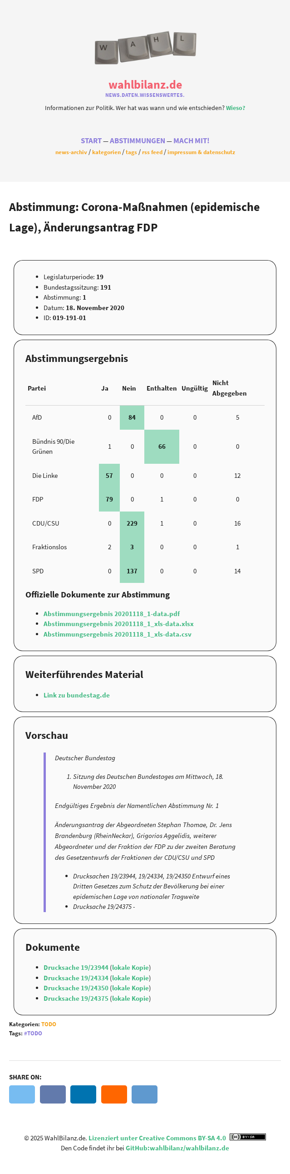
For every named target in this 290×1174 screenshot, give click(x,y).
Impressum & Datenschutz (201, 152)
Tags (131, 152)
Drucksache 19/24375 (77, 998)
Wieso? (235, 108)
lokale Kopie (130, 967)
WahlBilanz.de (145, 84)
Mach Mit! (191, 140)
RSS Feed (152, 152)
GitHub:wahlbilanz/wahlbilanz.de (177, 1148)
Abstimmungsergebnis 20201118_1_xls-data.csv (118, 634)
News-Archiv (71, 152)
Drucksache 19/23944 (77, 967)
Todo (48, 1024)
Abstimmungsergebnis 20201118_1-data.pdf (112, 613)
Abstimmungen (137, 140)
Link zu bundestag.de (77, 695)
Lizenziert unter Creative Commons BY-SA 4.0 (177, 1138)
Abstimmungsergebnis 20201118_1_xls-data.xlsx (119, 623)
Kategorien (106, 152)
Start (91, 140)
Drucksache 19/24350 (77, 987)
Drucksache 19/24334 (77, 977)
